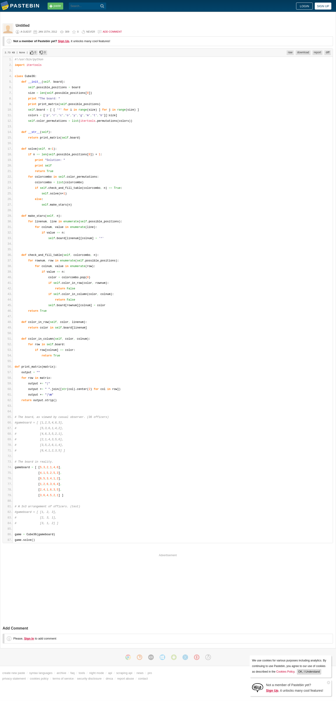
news (140, 673)
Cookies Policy (285, 671)
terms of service (63, 678)
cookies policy (39, 678)
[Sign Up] (257, 687)
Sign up (323, 6)
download (303, 52)
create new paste (13, 673)
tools (82, 673)
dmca (109, 678)
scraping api (124, 673)
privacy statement (14, 678)
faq (72, 673)
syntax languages (40, 673)
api (110, 673)
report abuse (125, 678)
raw (290, 52)
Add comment (112, 31)
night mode (96, 673)
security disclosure (89, 678)
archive (61, 673)
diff (327, 52)
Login (304, 6)
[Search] (102, 6)
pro (150, 673)
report (317, 52)
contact (143, 678)
